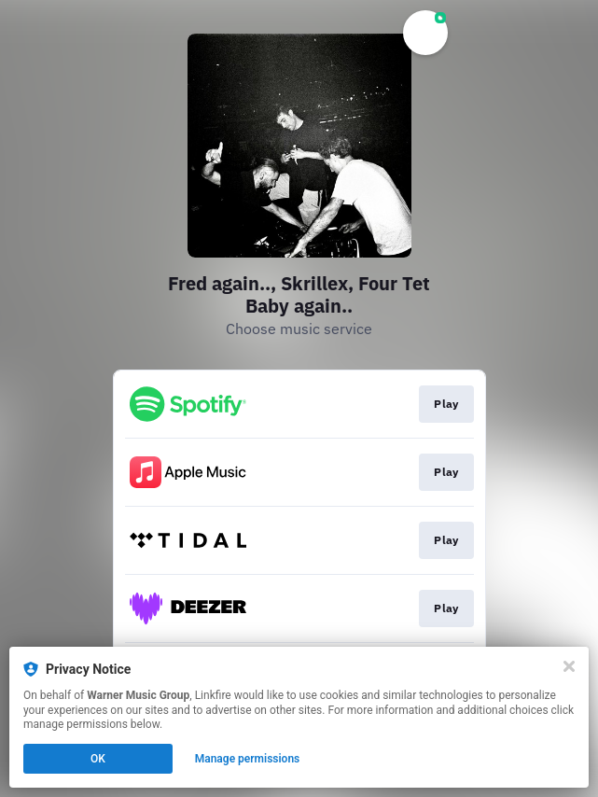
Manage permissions (247, 758)
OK (97, 758)
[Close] (569, 666)
